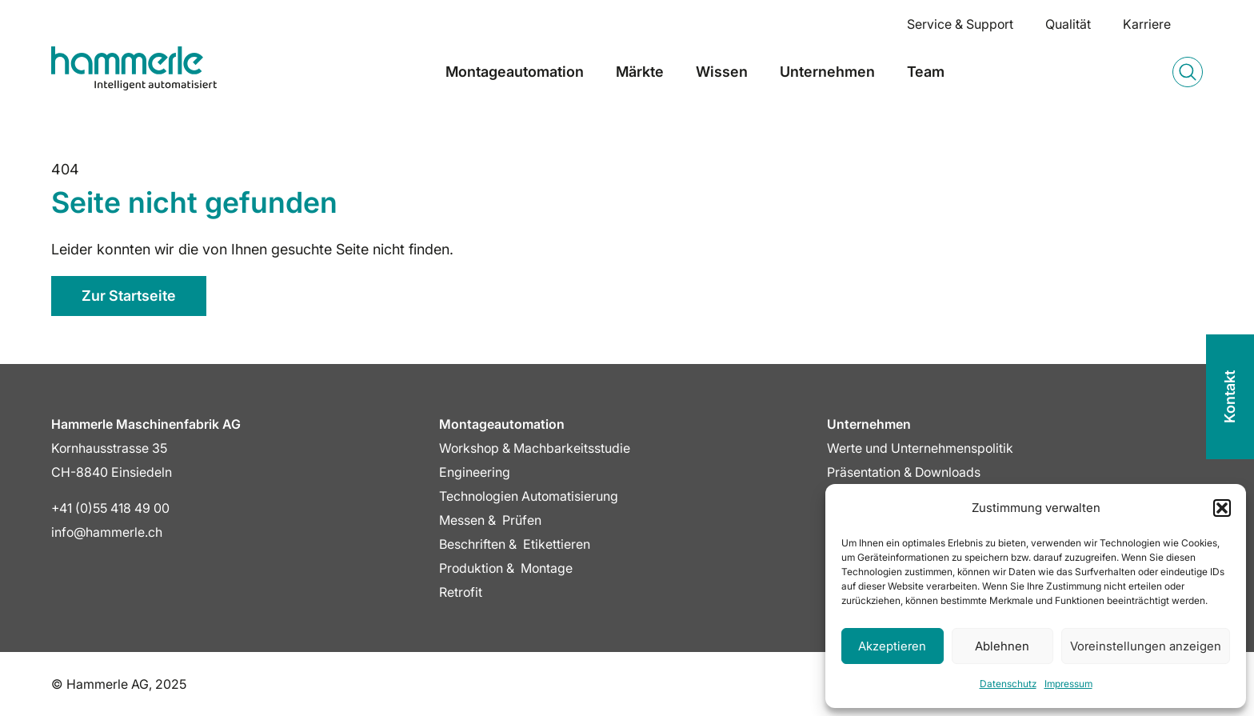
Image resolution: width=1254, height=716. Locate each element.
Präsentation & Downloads (903, 472)
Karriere (1147, 24)
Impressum (1068, 684)
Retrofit (460, 592)
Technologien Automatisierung (528, 496)
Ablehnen (1002, 646)
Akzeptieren (892, 646)
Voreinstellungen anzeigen (1145, 646)
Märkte (640, 71)
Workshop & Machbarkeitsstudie (534, 448)
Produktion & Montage (506, 568)
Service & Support (960, 24)
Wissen (722, 71)
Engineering (474, 472)
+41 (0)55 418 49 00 (110, 508)
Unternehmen (827, 71)
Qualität (1068, 24)
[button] (1222, 508)
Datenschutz (1008, 684)
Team (925, 71)
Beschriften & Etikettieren (514, 544)
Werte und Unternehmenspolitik (920, 448)
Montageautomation (514, 71)
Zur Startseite (129, 295)
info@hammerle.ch (106, 532)
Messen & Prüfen (490, 520)
